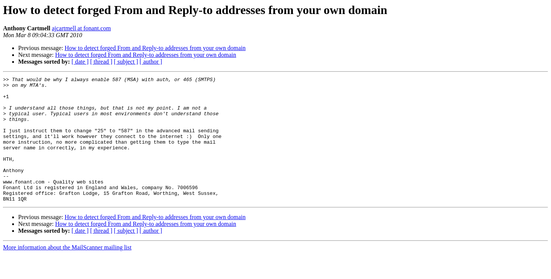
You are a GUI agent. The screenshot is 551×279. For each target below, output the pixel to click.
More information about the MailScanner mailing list (67, 272)
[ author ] (151, 61)
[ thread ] (101, 61)
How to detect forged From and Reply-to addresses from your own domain (155, 48)
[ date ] (80, 61)
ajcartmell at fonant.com (81, 28)
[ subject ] (126, 61)
